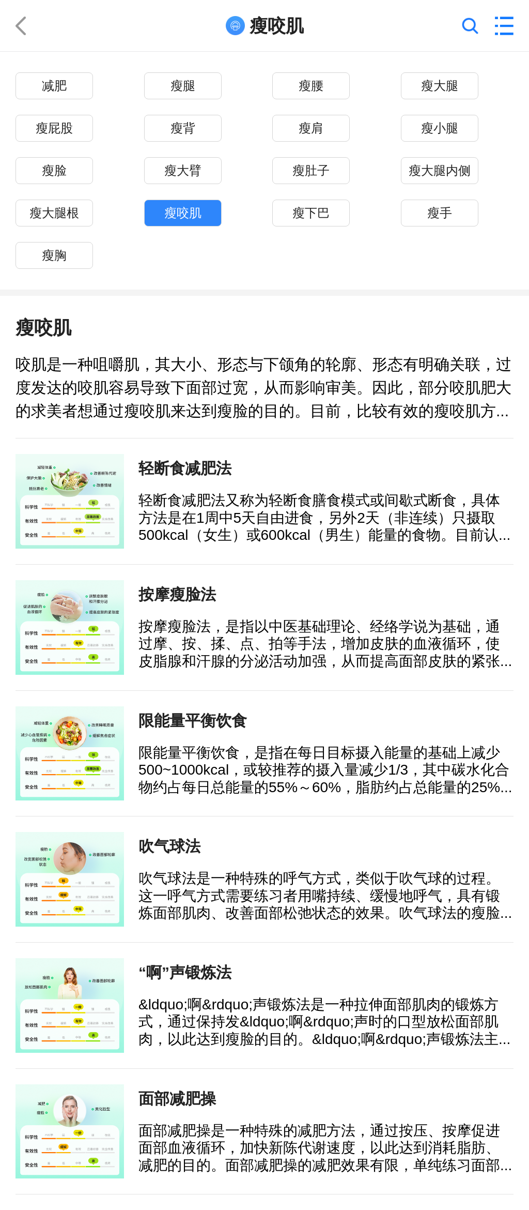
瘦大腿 (439, 86)
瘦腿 (182, 86)
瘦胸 (54, 255)
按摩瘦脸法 (177, 594)
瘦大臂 (182, 170)
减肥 (54, 86)
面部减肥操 (177, 1098)
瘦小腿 (439, 128)
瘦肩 (311, 128)
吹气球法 (169, 846)
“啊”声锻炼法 (184, 972)
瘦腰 (311, 86)
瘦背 (182, 128)
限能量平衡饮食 (192, 720)
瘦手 (439, 213)
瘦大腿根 (54, 213)
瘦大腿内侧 (440, 170)
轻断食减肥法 (184, 468)
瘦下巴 (311, 213)
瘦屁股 (54, 128)
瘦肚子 (311, 170)
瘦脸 (54, 170)
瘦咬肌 (182, 213)
